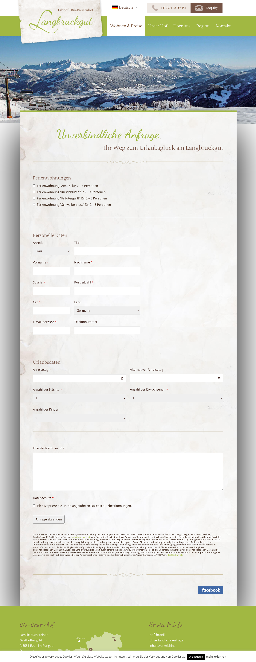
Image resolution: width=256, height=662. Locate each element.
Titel (77, 243)
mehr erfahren (216, 656)
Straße (39, 282)
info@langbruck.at (81, 537)
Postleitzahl (83, 282)
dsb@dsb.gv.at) (175, 554)
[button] (124, 7)
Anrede (38, 243)
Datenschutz (43, 498)
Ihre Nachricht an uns (48, 448)
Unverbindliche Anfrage (166, 640)
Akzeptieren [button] (196, 656)
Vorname (41, 262)
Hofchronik (157, 635)
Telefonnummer (85, 322)
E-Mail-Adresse (45, 322)
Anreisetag (42, 369)
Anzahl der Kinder (46, 409)
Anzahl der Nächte (47, 389)
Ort (36, 302)
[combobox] (79, 378)
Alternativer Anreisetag (146, 369)
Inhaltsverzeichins (162, 646)
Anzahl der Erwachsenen (149, 389)
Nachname (83, 262)
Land (77, 302)
